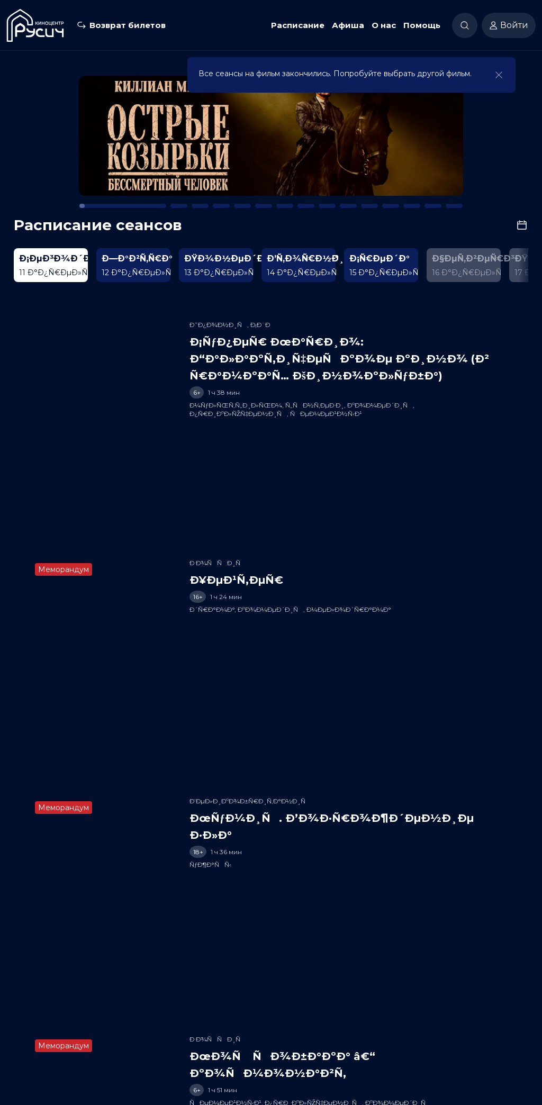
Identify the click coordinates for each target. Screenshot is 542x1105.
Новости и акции (284, 1026)
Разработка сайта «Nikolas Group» (271, 1092)
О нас (384, 25)
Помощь (421, 25)
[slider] (198, 424)
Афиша (348, 25)
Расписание (297, 25)
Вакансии (517, 1026)
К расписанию (62, 83)
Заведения (344, 1026)
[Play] (40, 424)
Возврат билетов (127, 25)
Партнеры (391, 1026)
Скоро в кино (220, 1026)
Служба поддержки (454, 1026)
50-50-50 (104, 1075)
